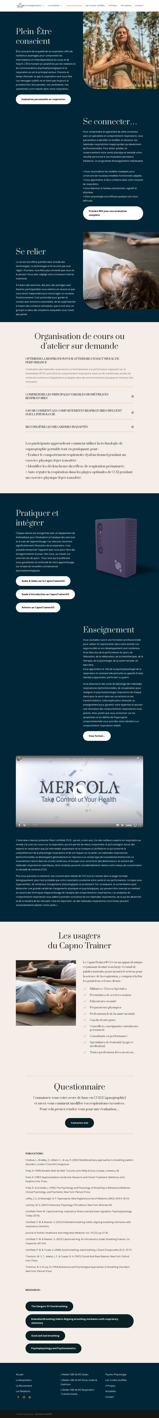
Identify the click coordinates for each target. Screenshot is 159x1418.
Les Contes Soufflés (95, 6)
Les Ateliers (54, 6)
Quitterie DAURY (43, 1414)
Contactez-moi (79, 1122)
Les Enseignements (32, 6)
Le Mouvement (24, 1385)
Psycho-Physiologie (115, 1374)
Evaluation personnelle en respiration (43, 99)
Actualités (126, 6)
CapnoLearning (74, 6)
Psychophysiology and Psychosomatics (53, 1348)
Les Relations (23, 1391)
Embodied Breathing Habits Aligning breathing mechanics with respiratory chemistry (74, 1321)
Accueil (19, 1374)
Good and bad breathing (45, 1335)
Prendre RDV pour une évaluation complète (108, 213)
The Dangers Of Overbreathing (49, 1306)
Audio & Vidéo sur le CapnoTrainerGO (43, 581)
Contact (139, 6)
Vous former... (97, 736)
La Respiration (24, 1380)
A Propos (112, 6)
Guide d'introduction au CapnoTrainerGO (45, 594)
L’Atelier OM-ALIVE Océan (74, 1374)
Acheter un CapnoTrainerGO (38, 607)
